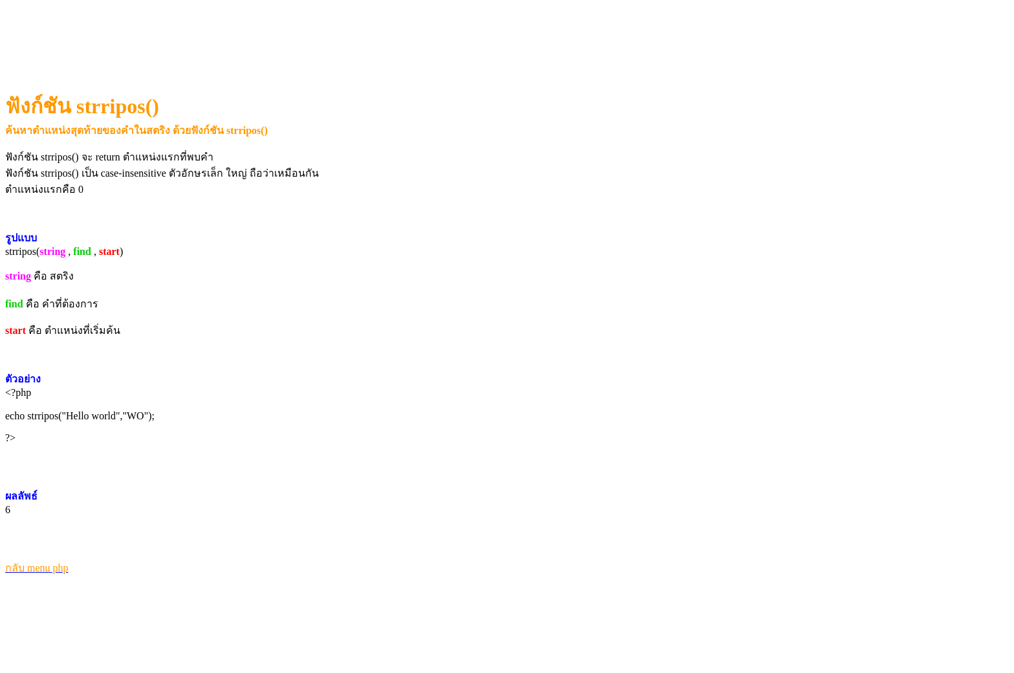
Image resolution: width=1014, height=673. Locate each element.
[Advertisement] (242, 36)
